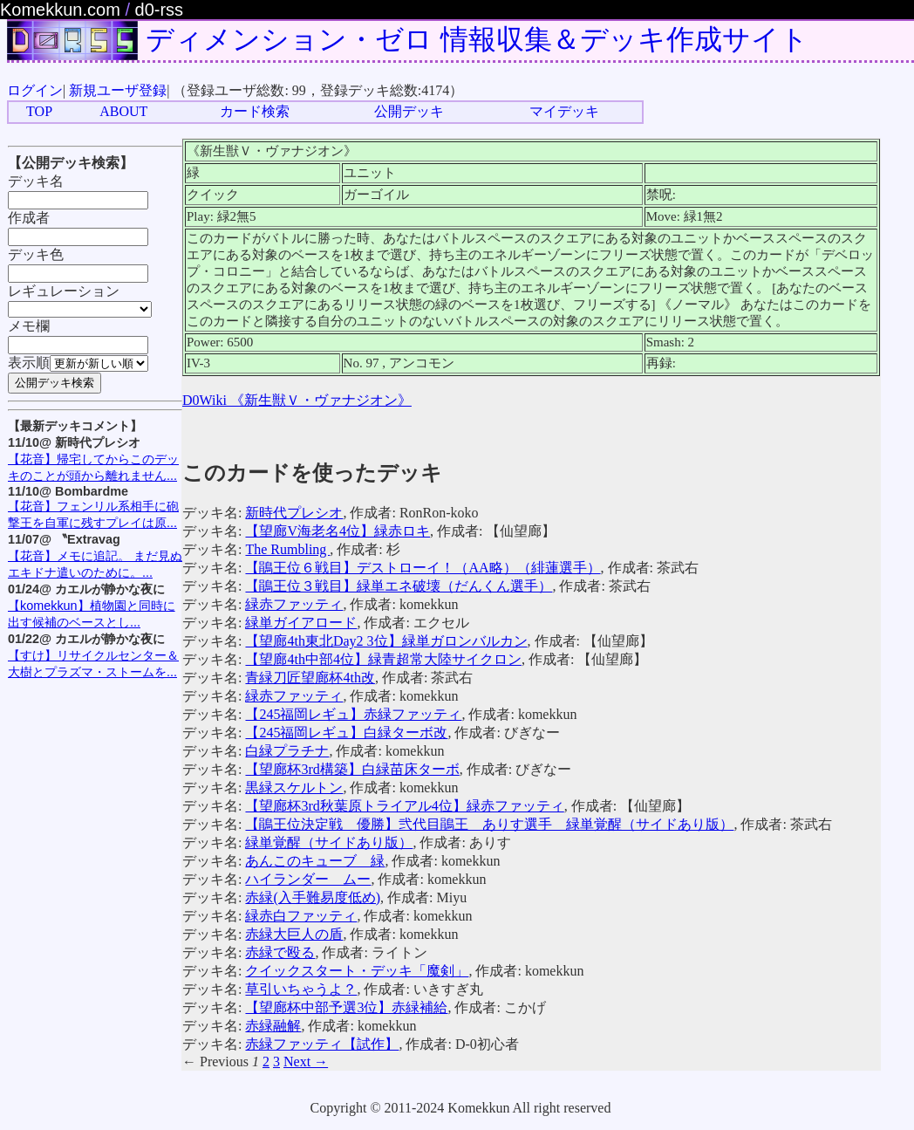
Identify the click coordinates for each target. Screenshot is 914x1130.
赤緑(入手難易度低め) (312, 897)
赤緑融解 (273, 1025)
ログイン (35, 90)
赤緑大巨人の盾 (294, 934)
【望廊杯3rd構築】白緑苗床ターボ (352, 769)
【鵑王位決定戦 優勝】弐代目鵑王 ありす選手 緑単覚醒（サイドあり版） (489, 824)
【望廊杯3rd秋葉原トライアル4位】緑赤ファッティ (404, 805)
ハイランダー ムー (308, 879)
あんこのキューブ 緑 (315, 860)
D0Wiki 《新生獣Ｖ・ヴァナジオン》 (297, 400)
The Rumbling (287, 549)
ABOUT (123, 111)
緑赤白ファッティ (301, 915)
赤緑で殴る (280, 952)
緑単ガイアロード (301, 622)
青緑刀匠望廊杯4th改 (309, 677)
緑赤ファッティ (294, 604)
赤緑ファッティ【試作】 (322, 1044)
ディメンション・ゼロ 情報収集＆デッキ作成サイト (477, 39)
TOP (39, 111)
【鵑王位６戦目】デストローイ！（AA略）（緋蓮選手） (422, 567)
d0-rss (159, 9)
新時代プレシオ (294, 512)
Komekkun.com (60, 9)
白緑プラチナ (287, 750)
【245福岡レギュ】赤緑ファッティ (353, 714)
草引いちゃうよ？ (301, 989)
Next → (305, 1061)
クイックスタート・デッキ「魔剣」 (356, 970)
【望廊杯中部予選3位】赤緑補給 (346, 1007)
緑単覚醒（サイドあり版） (329, 842)
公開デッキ (409, 111)
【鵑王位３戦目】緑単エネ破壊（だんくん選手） (398, 586)
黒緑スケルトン (294, 787)
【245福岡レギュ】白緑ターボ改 (346, 732)
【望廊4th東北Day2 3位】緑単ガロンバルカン (386, 640)
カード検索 (255, 111)
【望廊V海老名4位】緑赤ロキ (337, 531)
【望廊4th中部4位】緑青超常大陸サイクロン (383, 659)
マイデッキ (564, 111)
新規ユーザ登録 (118, 90)
